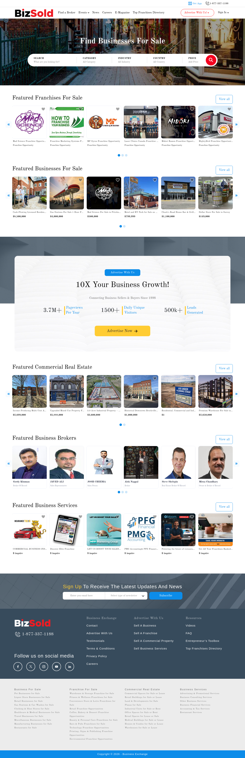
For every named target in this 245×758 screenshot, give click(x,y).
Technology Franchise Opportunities (89, 728)
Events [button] (84, 12)
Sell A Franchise (146, 633)
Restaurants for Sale (25, 728)
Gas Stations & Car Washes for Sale (34, 705)
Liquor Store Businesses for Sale (32, 697)
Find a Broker (66, 12)
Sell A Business (145, 625)
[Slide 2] (122, 155)
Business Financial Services (195, 705)
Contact (92, 625)
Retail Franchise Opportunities (86, 709)
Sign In (223, 12)
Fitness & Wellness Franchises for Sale (91, 697)
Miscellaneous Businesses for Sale (32, 720)
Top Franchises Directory (148, 12)
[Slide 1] (119, 155)
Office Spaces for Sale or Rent (141, 712)
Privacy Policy (97, 656)
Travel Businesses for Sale (28, 716)
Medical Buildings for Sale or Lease (144, 720)
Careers (107, 12)
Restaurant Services (191, 712)
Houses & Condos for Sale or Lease (144, 724)
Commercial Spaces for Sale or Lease (145, 694)
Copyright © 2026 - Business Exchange (122, 754)
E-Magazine (122, 12)
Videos (191, 625)
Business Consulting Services (196, 697)
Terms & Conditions (101, 648)
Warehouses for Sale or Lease (141, 728)
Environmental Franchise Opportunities (91, 739)
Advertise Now (122, 331)
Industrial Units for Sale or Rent (143, 709)
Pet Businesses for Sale (27, 694)
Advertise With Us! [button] (197, 12)
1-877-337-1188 (34, 634)
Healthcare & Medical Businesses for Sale (37, 712)
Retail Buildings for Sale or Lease (143, 697)
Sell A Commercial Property (154, 640)
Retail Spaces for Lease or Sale (142, 716)
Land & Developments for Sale (141, 701)
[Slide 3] (126, 155)
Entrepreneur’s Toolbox (202, 640)
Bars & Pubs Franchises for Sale (87, 724)
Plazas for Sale (133, 705)
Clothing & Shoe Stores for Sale (31, 709)
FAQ (189, 633)
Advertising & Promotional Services (199, 694)
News (95, 12)
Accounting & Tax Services (195, 709)
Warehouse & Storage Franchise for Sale (91, 694)
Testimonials (96, 640)
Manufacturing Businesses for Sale (33, 724)
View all (224, 99)
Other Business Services (193, 701)
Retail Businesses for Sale (28, 701)
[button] (94, 60)
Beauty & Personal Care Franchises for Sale (93, 720)
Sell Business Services (150, 648)
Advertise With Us (122, 272)
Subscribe (165, 595)
